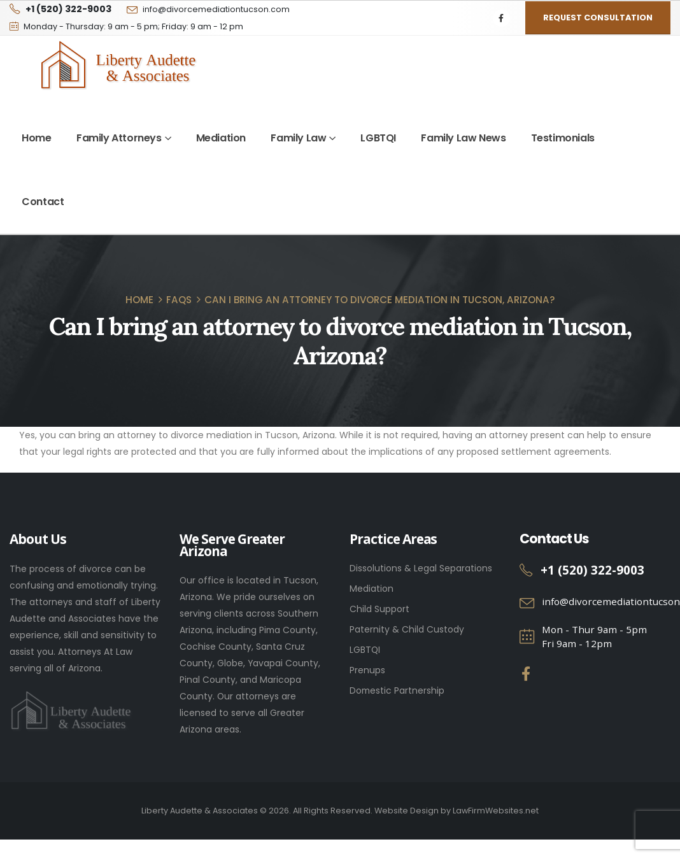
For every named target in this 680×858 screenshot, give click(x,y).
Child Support (379, 609)
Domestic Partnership (397, 690)
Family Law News (463, 138)
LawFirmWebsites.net (496, 810)
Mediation (221, 138)
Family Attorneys (119, 138)
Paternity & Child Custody (407, 629)
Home (36, 138)
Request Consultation (598, 17)
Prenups (367, 670)
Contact (43, 201)
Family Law (298, 138)
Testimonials (563, 138)
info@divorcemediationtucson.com (216, 9)
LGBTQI (378, 138)
